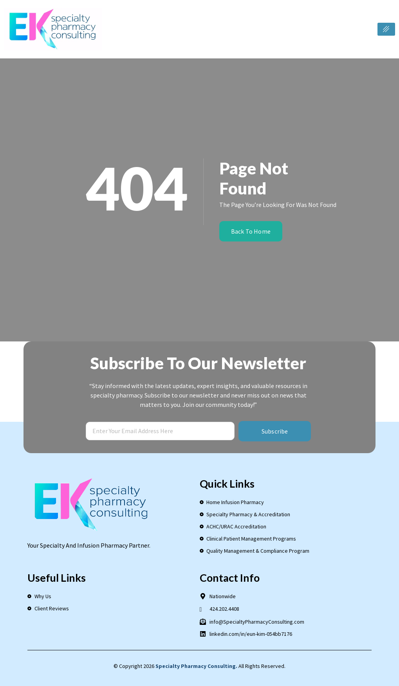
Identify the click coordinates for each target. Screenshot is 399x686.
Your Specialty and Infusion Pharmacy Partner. (88, 545)
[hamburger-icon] (386, 29)
